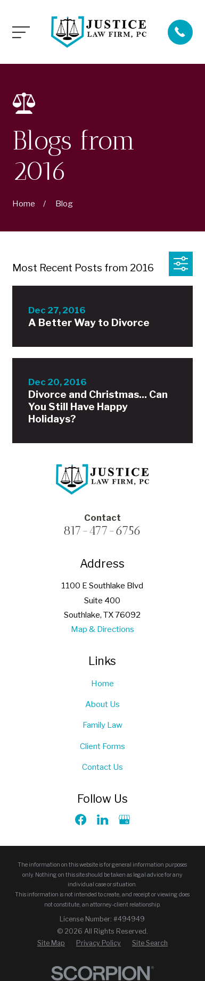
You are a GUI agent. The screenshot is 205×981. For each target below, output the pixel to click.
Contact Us (102, 767)
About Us (102, 704)
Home (102, 683)
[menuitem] (51, 943)
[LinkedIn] (102, 819)
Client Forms (102, 746)
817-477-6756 (102, 530)
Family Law (102, 725)
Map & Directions (102, 629)
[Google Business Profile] (124, 819)
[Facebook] (80, 819)
